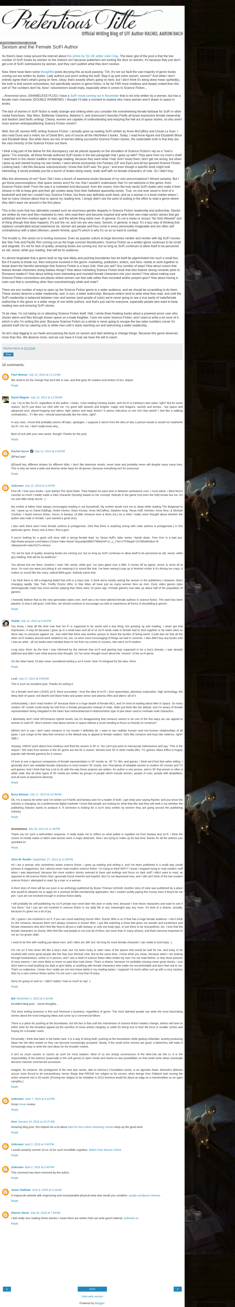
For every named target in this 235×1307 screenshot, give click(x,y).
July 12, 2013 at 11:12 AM (44, 374)
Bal (13, 998)
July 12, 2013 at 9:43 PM (36, 620)
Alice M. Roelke (21, 859)
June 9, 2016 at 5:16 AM (47, 1189)
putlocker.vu (131, 1218)
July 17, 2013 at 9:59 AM (34, 678)
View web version (92, 1296)
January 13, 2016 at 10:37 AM (36, 1121)
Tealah (15, 620)
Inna (14, 1121)
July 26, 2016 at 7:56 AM (45, 1212)
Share (8, 354)
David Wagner (20, 397)
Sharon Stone (20, 1212)
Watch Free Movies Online (105, 1149)
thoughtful (47, 71)
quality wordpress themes (144, 1195)
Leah (14, 678)
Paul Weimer (19, 374)
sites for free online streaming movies (91, 1127)
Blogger (99, 1303)
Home (92, 1289)
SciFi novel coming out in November (94, 95)
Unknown (17, 485)
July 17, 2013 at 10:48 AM (45, 794)
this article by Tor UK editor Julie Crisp (92, 56)
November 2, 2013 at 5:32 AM (35, 998)
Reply (14, 385)
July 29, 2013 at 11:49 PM (44, 828)
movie (22, 1104)
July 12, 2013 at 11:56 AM (46, 397)
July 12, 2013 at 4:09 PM (50, 451)
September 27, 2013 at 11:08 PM (53, 859)
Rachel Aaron (20, 451)
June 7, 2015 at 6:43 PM (40, 1098)
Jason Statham (21, 1189)
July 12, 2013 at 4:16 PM (40, 485)
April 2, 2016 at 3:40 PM (39, 1144)
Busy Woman (20, 794)
